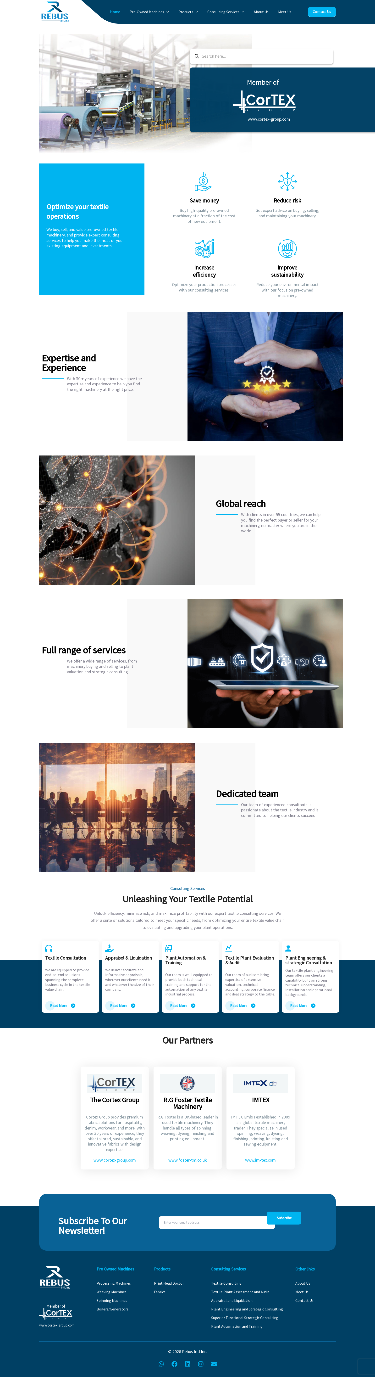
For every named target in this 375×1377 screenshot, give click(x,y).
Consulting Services (232, 12)
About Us (264, 11)
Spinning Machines (112, 1300)
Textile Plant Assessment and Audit (240, 1291)
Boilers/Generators (112, 1309)
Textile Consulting (226, 1283)
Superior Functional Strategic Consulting (244, 1317)
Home (129, 11)
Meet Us (285, 11)
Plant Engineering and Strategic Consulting (247, 1309)
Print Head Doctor (169, 1283)
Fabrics (159, 1291)
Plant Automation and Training (237, 1326)
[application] (178, 12)
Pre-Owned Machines (161, 12)
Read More (58, 1005)
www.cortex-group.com (269, 119)
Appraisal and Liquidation (232, 1300)
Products (197, 12)
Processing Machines (114, 1283)
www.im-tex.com (260, 1160)
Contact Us (322, 11)
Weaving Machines (112, 1291)
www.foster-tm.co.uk (187, 1160)
